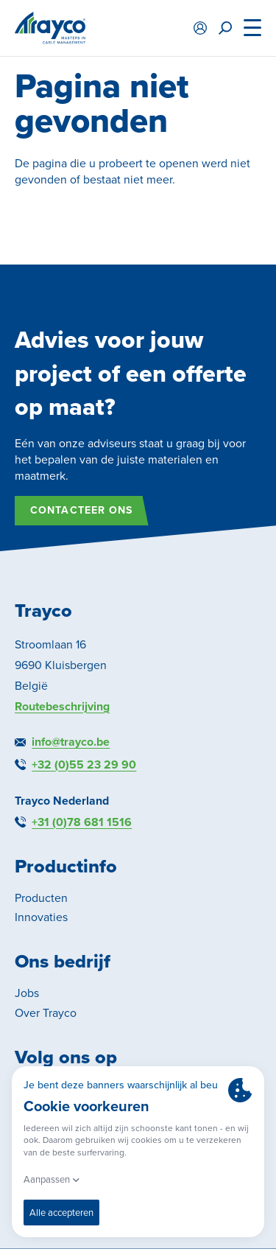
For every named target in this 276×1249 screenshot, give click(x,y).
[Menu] (252, 28)
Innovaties (41, 917)
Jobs (27, 992)
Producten (41, 897)
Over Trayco (46, 1012)
